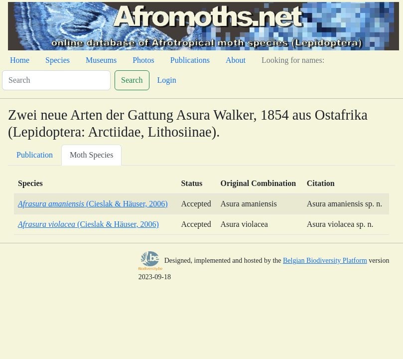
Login (166, 80)
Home (19, 60)
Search (132, 80)
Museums (101, 60)
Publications (190, 60)
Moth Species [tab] (92, 155)
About (236, 60)
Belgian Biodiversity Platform (325, 260)
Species (57, 60)
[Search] (56, 80)
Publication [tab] (34, 155)
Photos (143, 60)
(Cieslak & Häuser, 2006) (93, 203)
